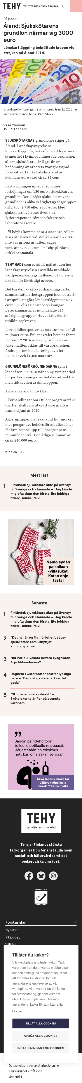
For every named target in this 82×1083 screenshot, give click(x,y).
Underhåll (15, 1077)
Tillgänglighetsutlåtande (25, 1071)
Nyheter (11, 930)
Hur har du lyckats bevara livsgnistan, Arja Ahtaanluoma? (40, 660)
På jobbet (12, 937)
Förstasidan (15, 922)
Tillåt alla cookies (41, 1023)
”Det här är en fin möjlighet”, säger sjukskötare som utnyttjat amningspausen (38, 641)
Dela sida (10, 452)
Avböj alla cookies (41, 1036)
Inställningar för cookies (40, 1048)
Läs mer (17, 1011)
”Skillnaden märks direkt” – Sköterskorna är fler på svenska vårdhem (35, 698)
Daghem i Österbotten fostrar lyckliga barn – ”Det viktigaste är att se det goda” (40, 678)
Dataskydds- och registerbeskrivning (34, 1065)
